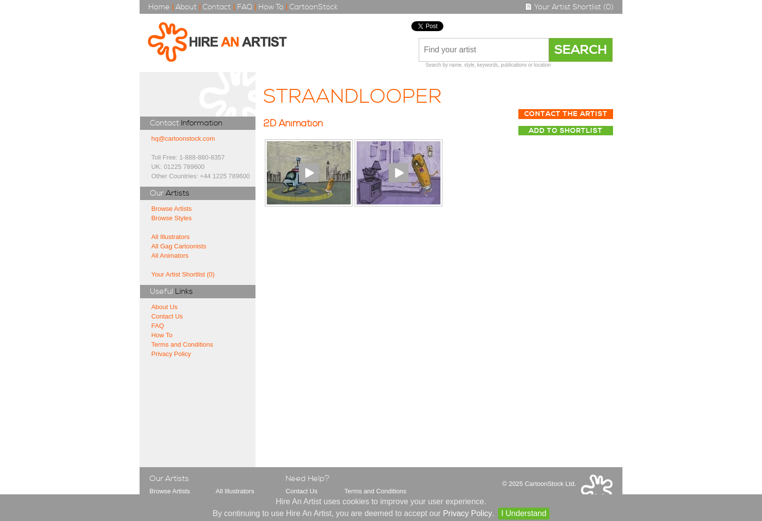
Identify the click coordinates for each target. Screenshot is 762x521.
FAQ (245, 7)
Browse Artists (171, 208)
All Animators (170, 255)
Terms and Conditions (182, 344)
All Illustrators (170, 236)
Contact (217, 7)
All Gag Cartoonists (179, 246)
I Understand (523, 513)
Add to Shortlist (566, 130)
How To (271, 7)
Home (159, 7)
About (186, 7)
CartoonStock (314, 7)
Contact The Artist (566, 114)
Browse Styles (171, 218)
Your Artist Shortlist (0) (569, 7)
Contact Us (167, 316)
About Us (164, 307)
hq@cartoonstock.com (183, 138)
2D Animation (293, 124)
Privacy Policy (171, 354)
